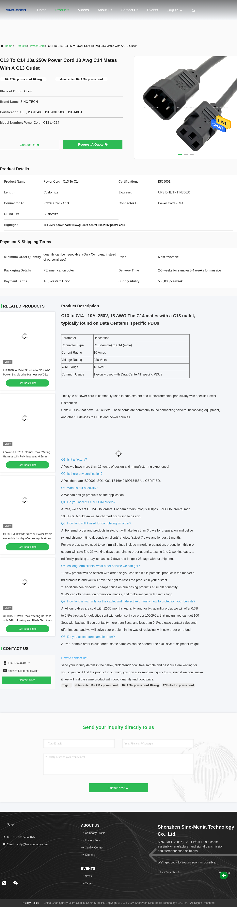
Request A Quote (92, 144)
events (152, 10)
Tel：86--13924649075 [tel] (19, 837)
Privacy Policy (30, 902)
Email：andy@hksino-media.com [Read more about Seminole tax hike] (25, 844)
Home (42, 10)
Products (62, 10)
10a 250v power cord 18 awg (140, 685)
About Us (105, 10)
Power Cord (37, 45)
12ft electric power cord (178, 685)
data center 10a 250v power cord (96, 685)
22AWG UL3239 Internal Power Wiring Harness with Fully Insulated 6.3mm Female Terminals (26, 456)
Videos (83, 10)
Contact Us (129, 10)
